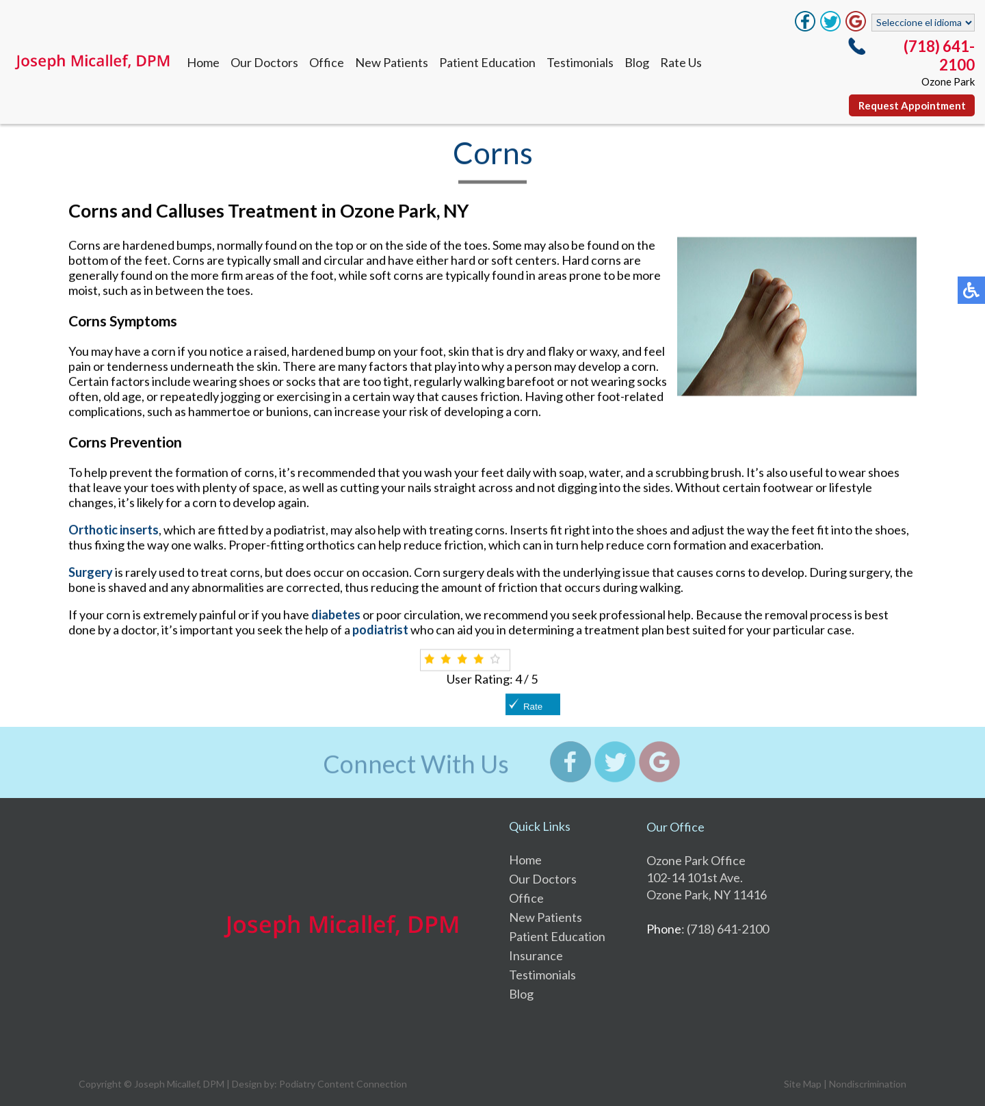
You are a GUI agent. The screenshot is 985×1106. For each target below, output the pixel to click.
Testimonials (580, 62)
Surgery (90, 572)
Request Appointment (912, 105)
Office (326, 62)
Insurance (536, 955)
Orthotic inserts (113, 529)
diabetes (335, 614)
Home (203, 62)
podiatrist (380, 629)
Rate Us (681, 62)
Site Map (803, 1084)
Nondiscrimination (867, 1084)
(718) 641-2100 (939, 55)
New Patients (391, 62)
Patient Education (487, 62)
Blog (637, 62)
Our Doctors (264, 62)
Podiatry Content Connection (343, 1084)
